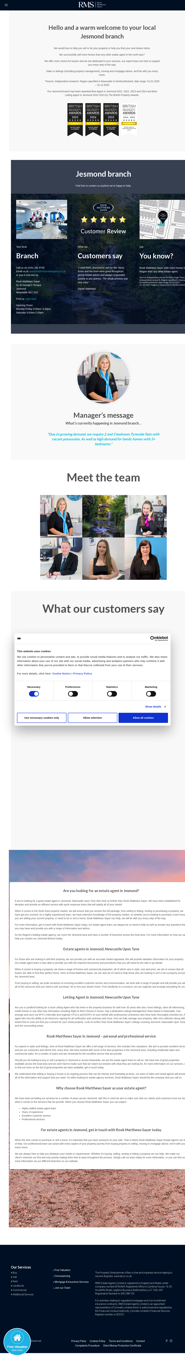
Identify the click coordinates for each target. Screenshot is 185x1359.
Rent (15, 1281)
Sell (15, 1277)
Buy (15, 1272)
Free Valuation (62, 1270)
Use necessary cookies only (41, 717)
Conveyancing (62, 1276)
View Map (31, 298)
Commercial (19, 1290)
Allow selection (92, 717)
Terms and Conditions (121, 1341)
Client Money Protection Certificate (122, 1345)
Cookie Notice (61, 673)
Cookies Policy (97, 1341)
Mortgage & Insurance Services (72, 1282)
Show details (153, 706)
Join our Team (62, 1287)
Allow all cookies (143, 717)
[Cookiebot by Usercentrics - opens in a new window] (153, 638)
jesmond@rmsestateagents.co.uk (48, 271)
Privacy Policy (82, 673)
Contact (140, 1341)
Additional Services (23, 1294)
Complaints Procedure (87, 1345)
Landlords (18, 1285)
